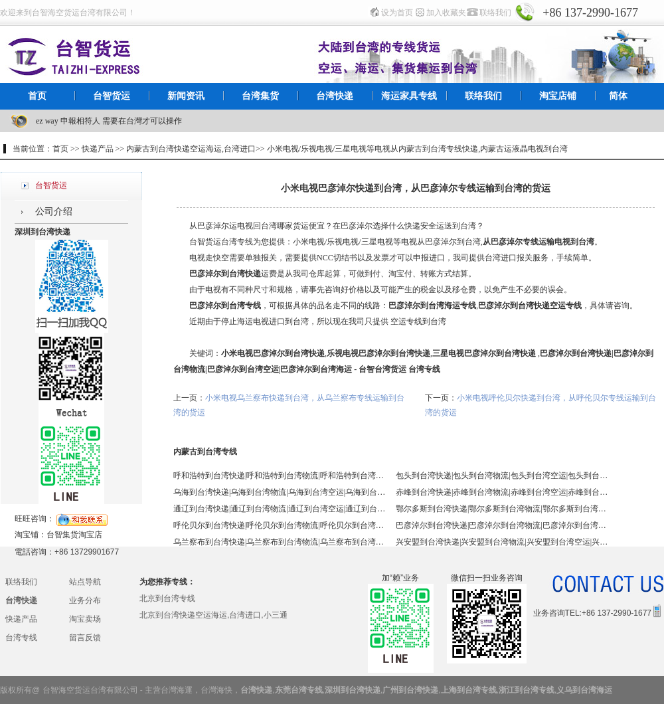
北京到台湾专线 (167, 598)
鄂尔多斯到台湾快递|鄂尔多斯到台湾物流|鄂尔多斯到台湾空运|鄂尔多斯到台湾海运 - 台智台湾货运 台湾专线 (502, 508)
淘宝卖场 (85, 619)
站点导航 (85, 581)
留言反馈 (85, 637)
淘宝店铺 (557, 96)
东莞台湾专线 (299, 690)
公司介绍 (53, 212)
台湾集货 (260, 96)
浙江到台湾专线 (526, 690)
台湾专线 (21, 637)
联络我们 (495, 12)
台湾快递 (334, 96)
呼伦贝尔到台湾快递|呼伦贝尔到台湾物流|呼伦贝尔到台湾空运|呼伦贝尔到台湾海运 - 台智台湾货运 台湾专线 (279, 525)
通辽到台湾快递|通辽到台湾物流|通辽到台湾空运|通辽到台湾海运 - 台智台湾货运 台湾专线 (279, 508)
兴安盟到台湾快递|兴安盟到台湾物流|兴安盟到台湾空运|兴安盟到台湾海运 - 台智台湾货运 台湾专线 (502, 542)
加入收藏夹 (446, 12)
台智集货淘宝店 (74, 534)
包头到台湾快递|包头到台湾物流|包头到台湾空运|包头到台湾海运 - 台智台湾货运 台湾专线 (502, 475)
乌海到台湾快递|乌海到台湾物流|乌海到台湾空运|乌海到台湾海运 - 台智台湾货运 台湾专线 (279, 492)
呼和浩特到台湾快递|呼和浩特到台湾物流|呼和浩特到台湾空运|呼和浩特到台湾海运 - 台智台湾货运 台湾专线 (279, 475)
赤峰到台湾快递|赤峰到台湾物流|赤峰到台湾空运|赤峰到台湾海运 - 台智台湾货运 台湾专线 (502, 492)
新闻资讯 (186, 96)
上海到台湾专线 (469, 690)
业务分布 (85, 600)
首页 (37, 96)
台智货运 (111, 96)
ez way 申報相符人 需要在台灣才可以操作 (109, 121)
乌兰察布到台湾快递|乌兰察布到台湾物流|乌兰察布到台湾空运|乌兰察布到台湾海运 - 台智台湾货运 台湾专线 (279, 542)
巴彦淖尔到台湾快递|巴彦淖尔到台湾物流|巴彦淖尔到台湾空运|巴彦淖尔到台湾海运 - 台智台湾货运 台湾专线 (502, 525)
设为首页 (397, 12)
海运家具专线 (409, 96)
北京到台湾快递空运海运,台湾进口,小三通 (213, 615)
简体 (618, 96)
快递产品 (21, 619)
